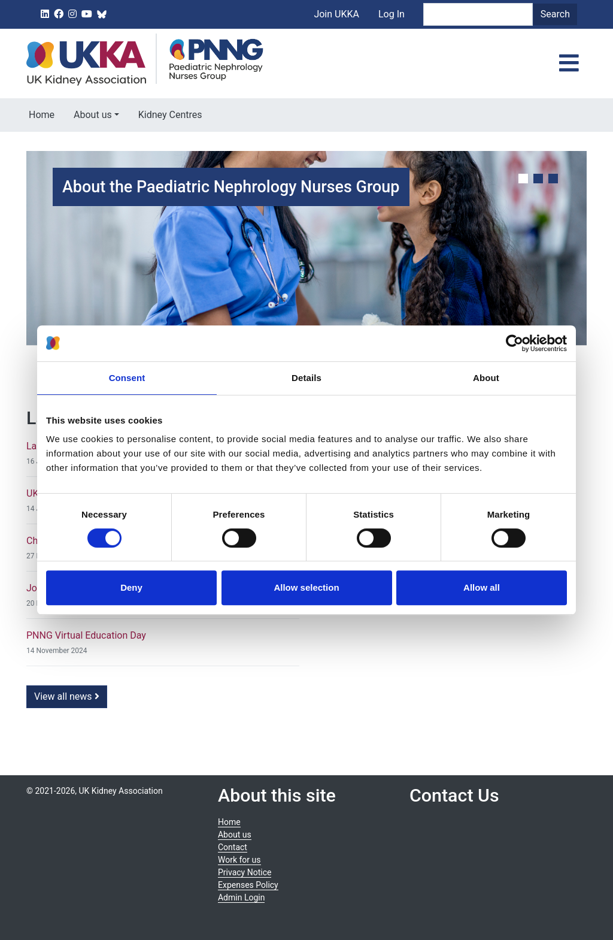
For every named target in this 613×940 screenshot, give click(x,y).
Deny (131, 587)
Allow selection (306, 587)
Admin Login (241, 897)
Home (41, 114)
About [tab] (486, 378)
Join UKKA (336, 14)
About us (93, 114)
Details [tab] (306, 378)
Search (555, 14)
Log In (391, 14)
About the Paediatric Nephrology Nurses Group (231, 187)
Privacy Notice (244, 872)
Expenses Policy (248, 885)
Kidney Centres (170, 114)
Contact (232, 847)
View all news (66, 696)
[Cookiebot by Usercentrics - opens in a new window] (514, 343)
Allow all (481, 587)
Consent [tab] (127, 378)
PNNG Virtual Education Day (86, 635)
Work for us (239, 860)
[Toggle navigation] (569, 63)
